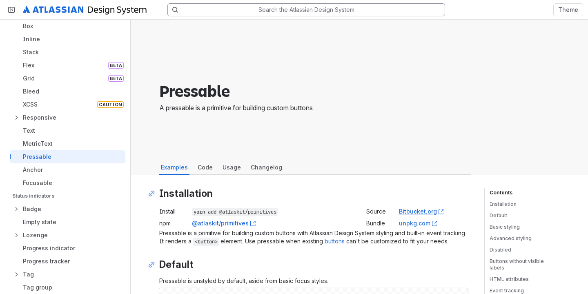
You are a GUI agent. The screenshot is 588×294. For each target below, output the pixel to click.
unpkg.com (418, 223)
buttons (335, 241)
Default (498, 215)
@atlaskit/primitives (224, 223)
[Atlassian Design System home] (84, 9)
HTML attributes (509, 279)
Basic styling (505, 227)
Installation (503, 204)
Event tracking (507, 290)
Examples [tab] (174, 167)
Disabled (500, 250)
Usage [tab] (232, 167)
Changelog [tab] (266, 167)
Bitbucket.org (421, 211)
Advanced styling (511, 238)
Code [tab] (205, 167)
